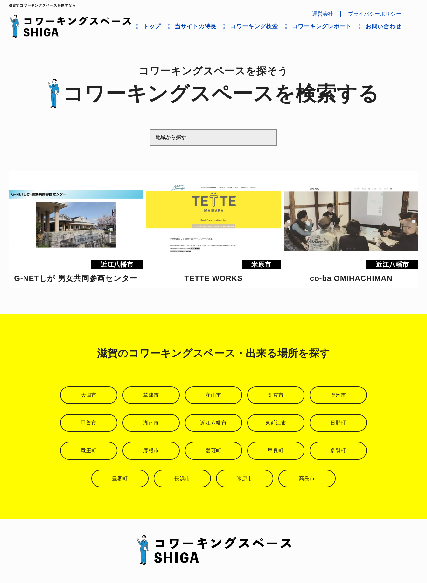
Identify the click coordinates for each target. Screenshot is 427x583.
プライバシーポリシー (375, 14)
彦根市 (151, 450)
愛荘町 (213, 450)
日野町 (338, 422)
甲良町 (276, 450)
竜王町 (89, 450)
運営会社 (322, 14)
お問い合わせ (384, 26)
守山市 (213, 395)
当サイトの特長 (195, 26)
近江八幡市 (213, 422)
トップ (152, 26)
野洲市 (338, 395)
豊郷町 (120, 478)
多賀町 (338, 450)
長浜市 (182, 478)
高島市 (307, 478)
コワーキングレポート (322, 26)
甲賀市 (89, 422)
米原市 (245, 478)
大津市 (89, 395)
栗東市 (276, 395)
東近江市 (276, 422)
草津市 (151, 395)
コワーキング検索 (254, 26)
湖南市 (151, 422)
